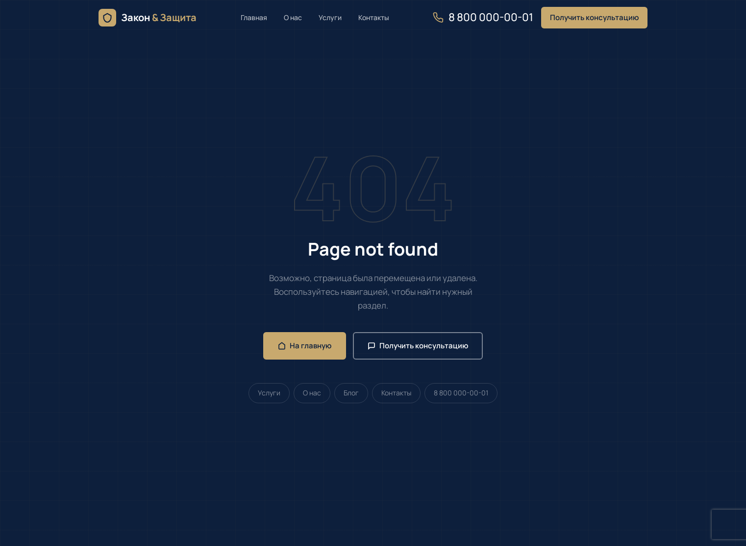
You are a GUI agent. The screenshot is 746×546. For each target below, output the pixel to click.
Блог (351, 392)
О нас (293, 17)
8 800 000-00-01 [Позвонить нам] (483, 17)
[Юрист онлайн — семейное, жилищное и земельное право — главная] (148, 17)
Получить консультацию (594, 17)
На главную (304, 345)
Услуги (330, 17)
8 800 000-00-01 (461, 392)
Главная (254, 17)
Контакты (373, 17)
